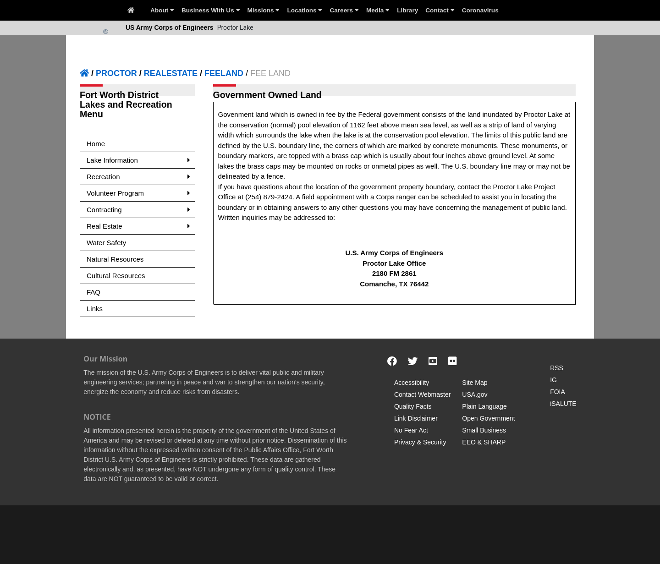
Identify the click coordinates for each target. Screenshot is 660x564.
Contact (439, 10)
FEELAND (223, 73)
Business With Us (211, 10)
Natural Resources (115, 259)
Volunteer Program (138, 193)
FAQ (93, 292)
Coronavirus (480, 10)
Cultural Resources (116, 275)
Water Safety (106, 242)
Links (95, 308)
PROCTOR (116, 73)
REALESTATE (171, 73)
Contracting (138, 210)
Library (407, 10)
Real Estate (138, 226)
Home (96, 144)
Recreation (138, 177)
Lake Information (138, 160)
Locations (304, 10)
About (162, 10)
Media (378, 10)
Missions (264, 10)
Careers (344, 10)
